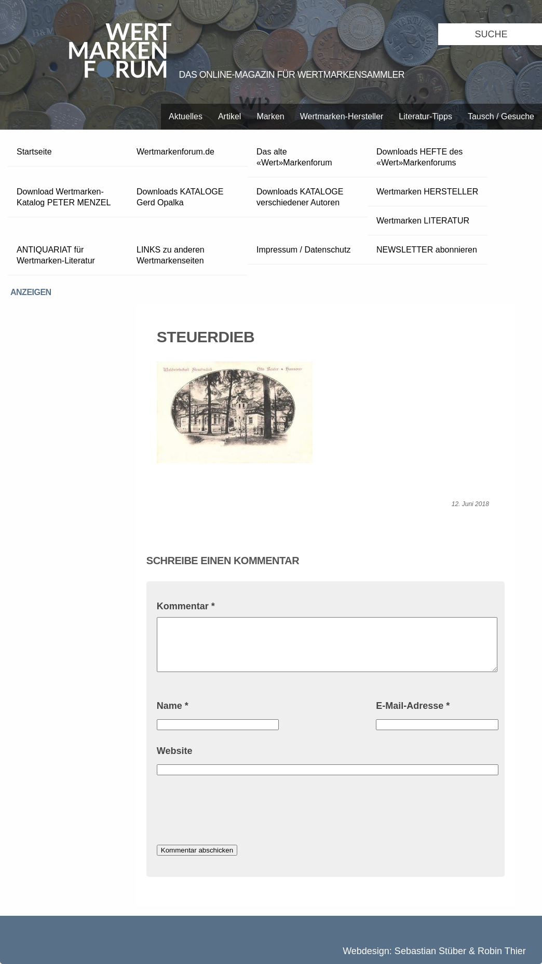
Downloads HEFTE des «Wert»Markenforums (419, 157)
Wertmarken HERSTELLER (427, 191)
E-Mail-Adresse (413, 706)
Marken (270, 116)
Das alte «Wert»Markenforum (294, 157)
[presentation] (236, 811)
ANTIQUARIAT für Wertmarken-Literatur (56, 255)
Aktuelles (185, 116)
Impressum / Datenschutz (303, 249)
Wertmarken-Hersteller (342, 116)
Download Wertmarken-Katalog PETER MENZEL (64, 197)
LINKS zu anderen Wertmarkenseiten (171, 255)
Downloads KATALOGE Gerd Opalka (180, 197)
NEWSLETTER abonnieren (426, 249)
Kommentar (186, 606)
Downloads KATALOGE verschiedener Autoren (299, 197)
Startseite (34, 151)
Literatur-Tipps (425, 116)
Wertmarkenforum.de (175, 151)
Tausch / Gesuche (501, 116)
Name (172, 706)
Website (175, 751)
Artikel (229, 116)
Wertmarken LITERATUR (422, 220)
